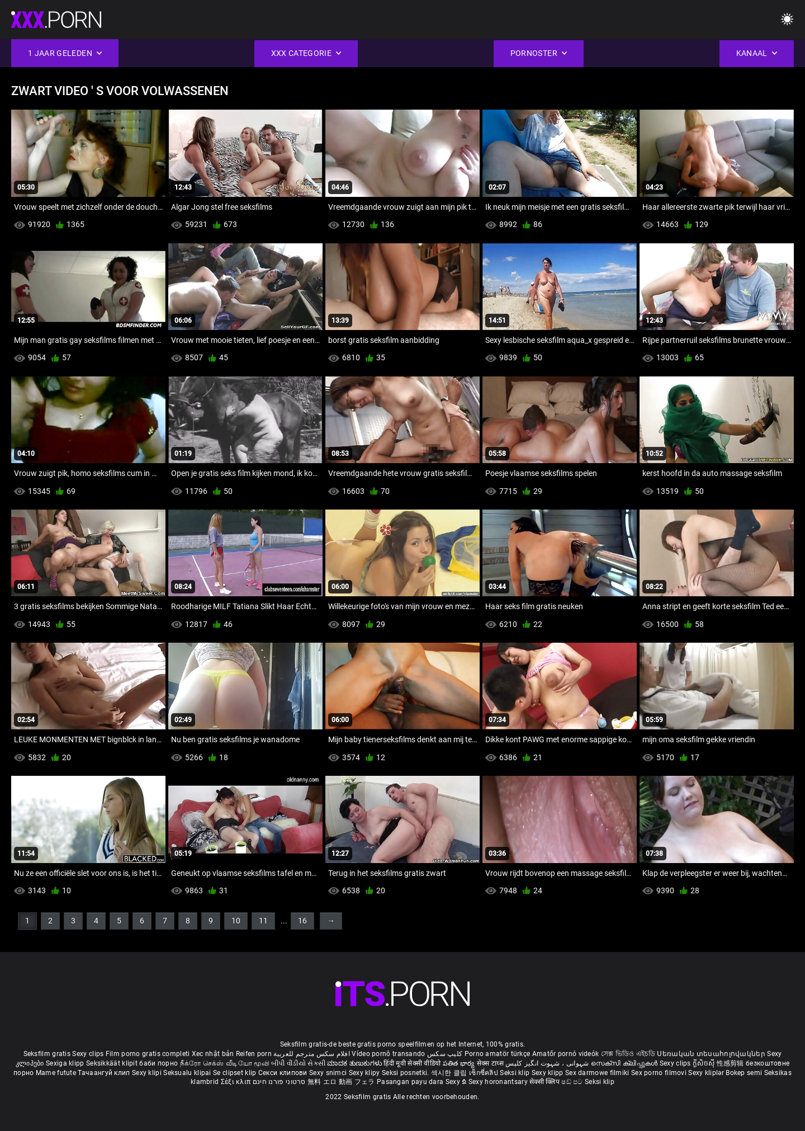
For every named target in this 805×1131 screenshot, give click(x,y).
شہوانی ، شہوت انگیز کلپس (548, 1063)
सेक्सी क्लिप (545, 1082)
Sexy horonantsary (498, 1082)
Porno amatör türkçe (498, 1054)
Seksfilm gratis (47, 1054)
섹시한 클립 (450, 1073)
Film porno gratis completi (148, 1054)
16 (302, 920)
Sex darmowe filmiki (597, 1073)
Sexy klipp (548, 1073)
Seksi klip (515, 1073)
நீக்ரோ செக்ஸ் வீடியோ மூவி (224, 1063)
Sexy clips (88, 1054)
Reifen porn (254, 1054)
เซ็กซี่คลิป (484, 1073)
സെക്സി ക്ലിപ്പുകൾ (625, 1063)
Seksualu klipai (188, 1073)
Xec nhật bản (213, 1054)
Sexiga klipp (66, 1063)
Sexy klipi (147, 1073)
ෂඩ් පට (573, 1082)
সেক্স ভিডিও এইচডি (628, 1054)
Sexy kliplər (707, 1073)
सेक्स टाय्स (491, 1063)
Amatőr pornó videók (565, 1054)
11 (263, 920)
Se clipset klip (235, 1073)
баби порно (158, 1063)
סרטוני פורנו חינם (279, 1082)
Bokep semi (744, 1073)
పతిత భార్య (460, 1063)
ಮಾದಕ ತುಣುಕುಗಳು (355, 1063)
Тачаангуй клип (105, 1073)
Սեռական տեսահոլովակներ (712, 1054)
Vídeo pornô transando (388, 1054)
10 (235, 920)
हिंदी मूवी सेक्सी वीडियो (412, 1063)
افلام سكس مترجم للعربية (311, 1054)
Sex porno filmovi (658, 1073)
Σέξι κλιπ (237, 1082)
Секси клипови (283, 1073)
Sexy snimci (329, 1073)
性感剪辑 (731, 1063)
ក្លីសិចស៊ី (705, 1063)
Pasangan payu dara (411, 1082)
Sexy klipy (365, 1073)
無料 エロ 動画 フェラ (341, 1082)
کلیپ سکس (444, 1054)
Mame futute (56, 1073)
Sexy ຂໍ (457, 1082)
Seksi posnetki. (406, 1073)
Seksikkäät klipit (112, 1063)
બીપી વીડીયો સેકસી (298, 1063)
